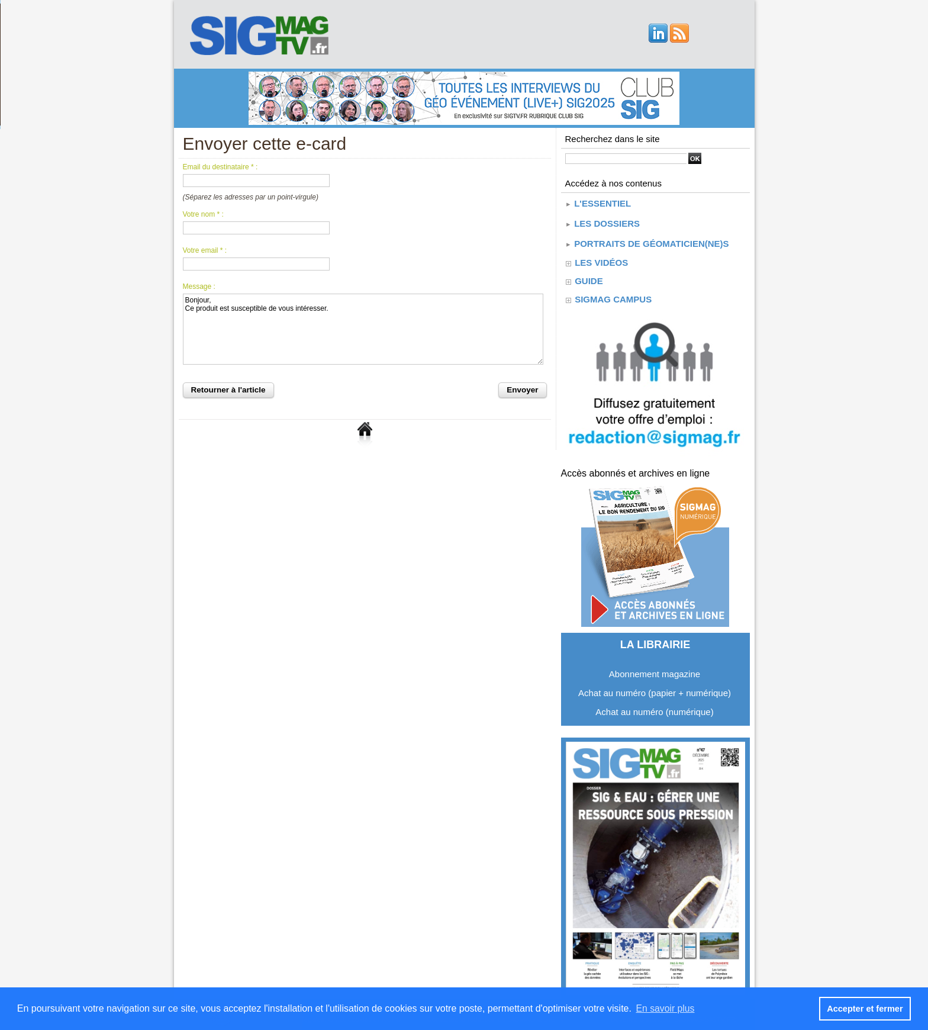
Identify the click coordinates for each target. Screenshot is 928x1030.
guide (588, 276)
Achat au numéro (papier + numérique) (654, 688)
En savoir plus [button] (666, 1008)
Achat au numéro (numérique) (654, 706)
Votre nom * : (203, 214)
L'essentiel (597, 202)
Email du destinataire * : (220, 167)
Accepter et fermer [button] (865, 1008)
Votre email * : (205, 250)
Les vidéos (600, 257)
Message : (199, 286)
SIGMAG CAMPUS (612, 294)
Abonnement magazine (654, 669)
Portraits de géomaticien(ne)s (647, 239)
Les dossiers (602, 220)
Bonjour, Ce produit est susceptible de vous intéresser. (363, 329)
